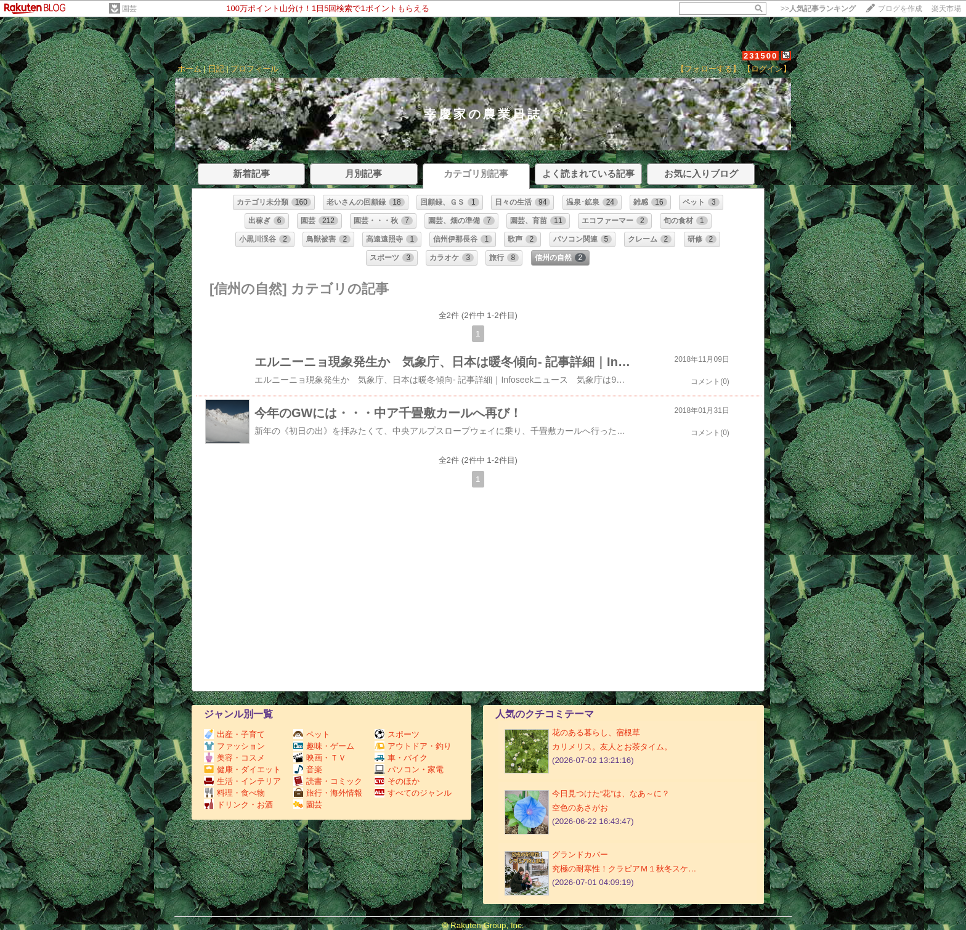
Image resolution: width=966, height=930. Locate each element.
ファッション (234, 746)
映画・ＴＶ (319, 757)
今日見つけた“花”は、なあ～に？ (611, 793)
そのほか (397, 781)
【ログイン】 (767, 68)
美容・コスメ (234, 757)
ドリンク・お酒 (238, 804)
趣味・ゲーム (323, 746)
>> (818, 8)
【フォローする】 (708, 68)
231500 (760, 55)
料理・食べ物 (234, 792)
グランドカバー (580, 854)
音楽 (307, 769)
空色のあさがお (580, 807)
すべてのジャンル (413, 792)
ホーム (189, 68)
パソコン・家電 (409, 769)
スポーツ (397, 734)
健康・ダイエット (242, 769)
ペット (311, 734)
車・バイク (401, 757)
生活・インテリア (242, 781)
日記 (216, 68)
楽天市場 (946, 8)
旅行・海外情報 (327, 792)
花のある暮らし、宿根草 (596, 732)
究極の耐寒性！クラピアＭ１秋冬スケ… (624, 868)
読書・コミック (327, 781)
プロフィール (254, 68)
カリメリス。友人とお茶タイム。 (612, 746)
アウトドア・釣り (413, 746)
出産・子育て (234, 734)
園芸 (129, 8)
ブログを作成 (900, 8)
